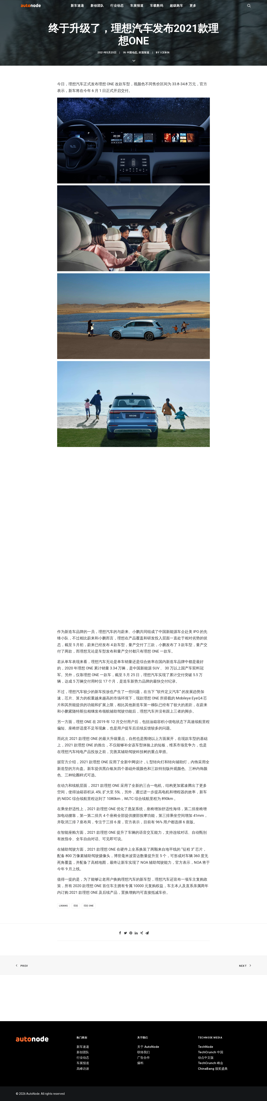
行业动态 (116, 8)
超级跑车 (176, 8)
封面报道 (144, 435)
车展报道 (136, 8)
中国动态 (132, 435)
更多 (193, 8)
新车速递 (77, 8)
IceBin (165, 435)
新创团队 (97, 8)
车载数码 (156, 8)
